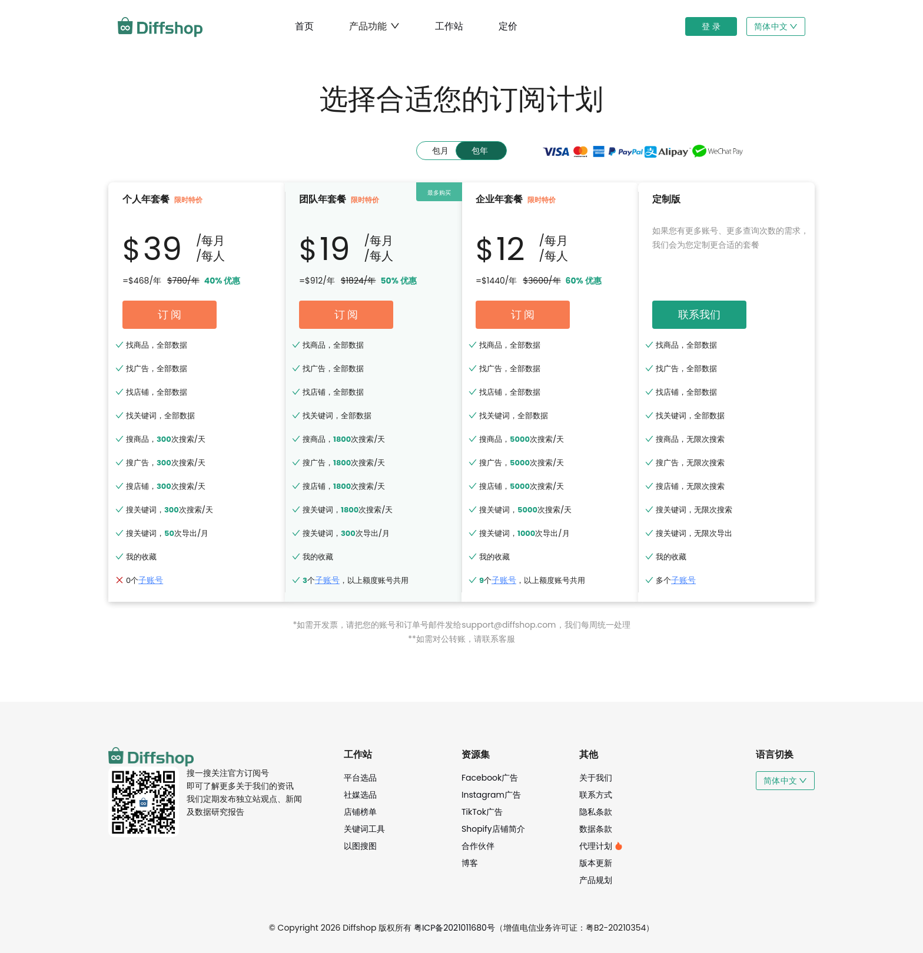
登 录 (711, 26)
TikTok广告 (482, 812)
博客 (470, 863)
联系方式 (595, 795)
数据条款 (595, 829)
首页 (304, 26)
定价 (508, 26)
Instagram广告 (491, 795)
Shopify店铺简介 (493, 829)
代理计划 (601, 846)
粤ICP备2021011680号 (454, 928)
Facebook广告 (490, 778)
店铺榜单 (360, 812)
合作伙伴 (478, 846)
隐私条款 (595, 812)
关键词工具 (364, 829)
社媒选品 (360, 795)
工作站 (449, 26)
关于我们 (595, 778)
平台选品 (360, 778)
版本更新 (595, 863)
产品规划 (595, 880)
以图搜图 (360, 846)
